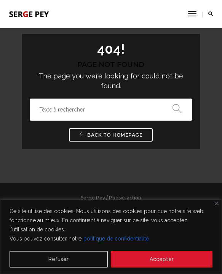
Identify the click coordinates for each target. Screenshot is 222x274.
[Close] (217, 203)
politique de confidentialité (116, 239)
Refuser (58, 259)
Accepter (162, 259)
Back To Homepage (110, 135)
